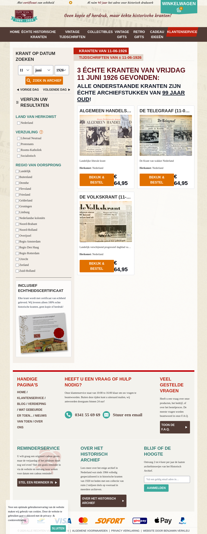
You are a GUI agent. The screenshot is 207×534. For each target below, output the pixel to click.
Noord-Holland (26, 229)
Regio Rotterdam (28, 253)
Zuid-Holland (25, 270)
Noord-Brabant (26, 223)
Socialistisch (26, 155)
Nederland (25, 122)
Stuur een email (127, 414)
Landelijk (23, 171)
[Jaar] (62, 70)
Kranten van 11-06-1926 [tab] (103, 51)
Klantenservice (30, 398)
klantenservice (78, 392)
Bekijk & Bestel (96, 179)
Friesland (23, 194)
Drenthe (22, 182)
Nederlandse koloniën (30, 218)
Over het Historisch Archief (103, 501)
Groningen (24, 206)
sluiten (58, 528)
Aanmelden (156, 488)
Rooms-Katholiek (29, 149)
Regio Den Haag (27, 247)
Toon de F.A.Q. (175, 427)
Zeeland (22, 264)
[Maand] (43, 70)
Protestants (25, 144)
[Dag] (25, 70)
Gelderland (24, 200)
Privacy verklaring (125, 530)
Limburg (23, 212)
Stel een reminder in (38, 482)
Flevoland (23, 188)
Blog (21, 403)
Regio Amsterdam (28, 241)
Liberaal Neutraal (29, 138)
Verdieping (37, 403)
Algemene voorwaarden (90, 530)
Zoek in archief (43, 80)
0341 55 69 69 (87, 414)
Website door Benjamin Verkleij (166, 530)
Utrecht (22, 259)
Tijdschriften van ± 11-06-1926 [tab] (110, 57)
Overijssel (23, 235)
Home (21, 392)
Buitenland (24, 177)
